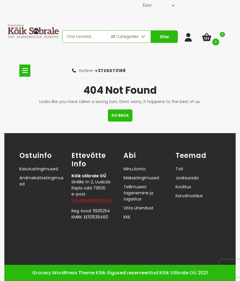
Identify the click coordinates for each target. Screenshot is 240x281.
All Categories (128, 36)
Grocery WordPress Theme (63, 272)
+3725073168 (110, 71)
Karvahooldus (189, 189)
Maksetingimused (141, 171)
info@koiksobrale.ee (91, 193)
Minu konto (134, 162)
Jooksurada (187, 171)
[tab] (24, 71)
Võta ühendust (138, 201)
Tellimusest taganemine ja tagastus (138, 186)
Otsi (164, 37)
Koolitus (183, 180)
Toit (179, 162)
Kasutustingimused (38, 162)
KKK (126, 210)
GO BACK (121, 117)
